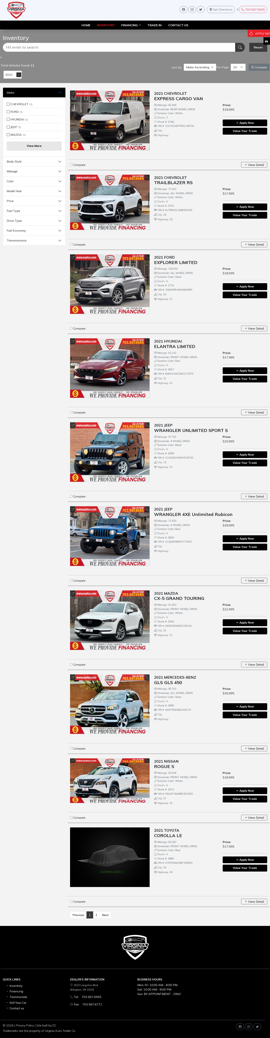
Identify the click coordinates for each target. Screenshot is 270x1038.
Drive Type (14, 220)
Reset (258, 47)
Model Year (14, 191)
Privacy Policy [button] (25, 1025)
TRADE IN (154, 25)
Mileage (12, 171)
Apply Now (245, 123)
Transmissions (17, 240)
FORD (15, 112)
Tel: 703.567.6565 (87, 997)
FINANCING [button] (129, 25)
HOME (86, 25)
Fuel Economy (16, 230)
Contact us (178, 25)
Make (10, 92)
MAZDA (16, 134)
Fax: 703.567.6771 (88, 1004)
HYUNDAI (17, 119)
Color (10, 181)
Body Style (14, 161)
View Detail (254, 165)
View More (34, 146)
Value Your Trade (245, 131)
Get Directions (221, 9)
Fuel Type (13, 211)
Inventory (14, 986)
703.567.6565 (253, 9)
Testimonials (16, 997)
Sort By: (177, 67)
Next (105, 915)
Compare (259, 67)
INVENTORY (106, 25)
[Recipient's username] (119, 47)
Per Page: (222, 67)
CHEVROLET (19, 104)
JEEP (14, 127)
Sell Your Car (16, 1002)
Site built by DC (46, 1025)
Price (10, 201)
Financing (14, 991)
